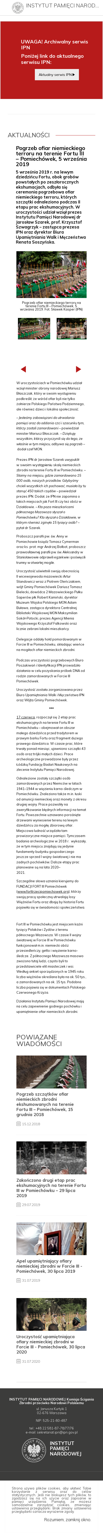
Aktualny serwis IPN (55, 74)
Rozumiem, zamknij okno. (67, 1519)
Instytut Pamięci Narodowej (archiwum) (63, 5)
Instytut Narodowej (65, 1448)
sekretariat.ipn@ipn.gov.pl (57, 1432)
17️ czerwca (25, 717)
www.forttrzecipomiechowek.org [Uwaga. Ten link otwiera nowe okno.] (43, 891)
